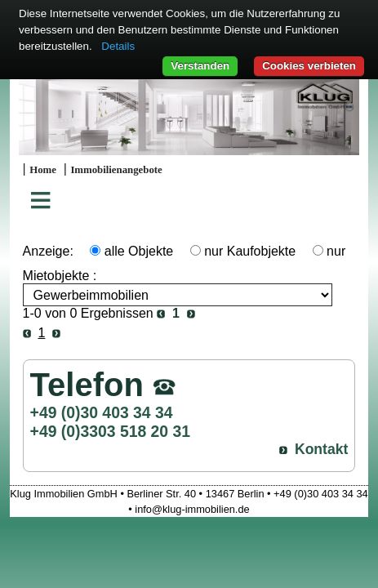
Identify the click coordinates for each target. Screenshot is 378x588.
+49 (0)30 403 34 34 (101, 412)
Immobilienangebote (116, 170)
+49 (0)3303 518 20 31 (110, 431)
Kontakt (322, 449)
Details (118, 46)
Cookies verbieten (309, 66)
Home (42, 170)
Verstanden (200, 66)
